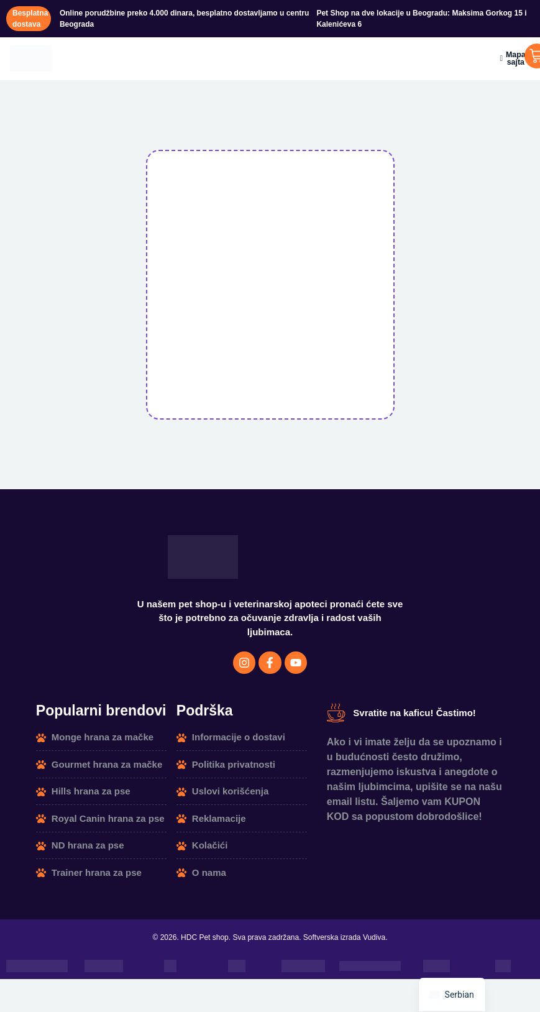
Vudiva (374, 942)
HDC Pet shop (205, 942)
